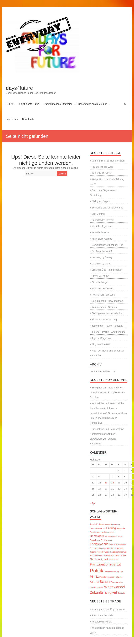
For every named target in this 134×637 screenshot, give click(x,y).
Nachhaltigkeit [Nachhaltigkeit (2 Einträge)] (99, 559)
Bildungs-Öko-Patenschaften (107, 269)
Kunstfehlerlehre (100, 232)
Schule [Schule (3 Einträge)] (105, 581)
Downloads (28, 119)
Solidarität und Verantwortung (107, 207)
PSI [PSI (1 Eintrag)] (121, 572)
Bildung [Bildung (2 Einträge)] (111, 528)
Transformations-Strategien (58, 104)
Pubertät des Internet (103, 220)
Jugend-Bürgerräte (102, 338)
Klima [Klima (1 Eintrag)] (92, 555)
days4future (19, 88)
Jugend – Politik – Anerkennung (109, 332)
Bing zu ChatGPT (101, 344)
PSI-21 (9, 104)
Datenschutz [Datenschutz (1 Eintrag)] (109, 532)
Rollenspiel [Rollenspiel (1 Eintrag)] (94, 582)
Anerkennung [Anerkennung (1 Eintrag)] (104, 524)
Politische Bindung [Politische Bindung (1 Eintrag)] (111, 572)
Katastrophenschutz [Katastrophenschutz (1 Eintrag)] (118, 552)
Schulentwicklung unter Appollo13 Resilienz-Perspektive (108, 418)
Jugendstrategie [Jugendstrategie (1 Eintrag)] (103, 552)
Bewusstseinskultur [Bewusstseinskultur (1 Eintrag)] (98, 528)
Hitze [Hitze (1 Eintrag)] (113, 548)
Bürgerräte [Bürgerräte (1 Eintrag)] (121, 528)
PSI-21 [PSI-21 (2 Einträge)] (94, 576)
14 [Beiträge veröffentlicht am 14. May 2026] (112, 482)
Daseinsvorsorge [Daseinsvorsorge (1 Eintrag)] (97, 532)
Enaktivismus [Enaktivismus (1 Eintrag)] (106, 540)
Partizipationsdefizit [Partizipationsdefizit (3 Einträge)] (105, 564)
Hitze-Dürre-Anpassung (104, 319)
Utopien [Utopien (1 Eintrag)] (93, 587)
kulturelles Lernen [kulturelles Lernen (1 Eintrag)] (118, 555)
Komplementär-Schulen (104, 307)
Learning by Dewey (102, 257)
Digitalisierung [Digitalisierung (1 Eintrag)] (111, 536)
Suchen (62, 174)
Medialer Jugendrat (102, 226)
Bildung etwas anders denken (107, 313)
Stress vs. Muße (100, 276)
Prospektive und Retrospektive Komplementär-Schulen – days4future (107, 408)
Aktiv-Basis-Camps (102, 238)
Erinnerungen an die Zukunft (92, 104)
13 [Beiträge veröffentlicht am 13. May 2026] (106, 482)
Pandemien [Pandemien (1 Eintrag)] (113, 560)
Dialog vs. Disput (101, 201)
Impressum (12, 119)
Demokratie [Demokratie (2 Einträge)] (97, 536)
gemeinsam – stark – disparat (107, 325)
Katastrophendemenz (103, 288)
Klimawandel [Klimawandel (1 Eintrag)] (100, 555)
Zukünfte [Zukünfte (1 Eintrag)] (121, 593)
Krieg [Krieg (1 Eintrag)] (108, 555)
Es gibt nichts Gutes (28, 104)
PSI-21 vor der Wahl (102, 166)
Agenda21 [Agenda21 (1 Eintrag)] (94, 524)
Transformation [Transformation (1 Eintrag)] (117, 582)
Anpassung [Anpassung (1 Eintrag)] (115, 524)
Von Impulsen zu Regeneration (108, 160)
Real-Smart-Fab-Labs (103, 294)
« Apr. (93, 503)
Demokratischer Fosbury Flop (107, 245)
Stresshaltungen (100, 282)
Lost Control (98, 213)
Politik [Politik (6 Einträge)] (96, 570)
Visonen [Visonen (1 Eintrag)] (100, 587)
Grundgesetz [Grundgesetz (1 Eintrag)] (104, 548)
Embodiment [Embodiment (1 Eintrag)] (95, 540)
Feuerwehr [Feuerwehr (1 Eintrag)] (94, 548)
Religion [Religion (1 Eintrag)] (118, 577)
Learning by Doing (101, 263)
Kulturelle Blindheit (102, 173)
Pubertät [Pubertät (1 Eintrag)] (102, 577)
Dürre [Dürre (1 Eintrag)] (119, 536)
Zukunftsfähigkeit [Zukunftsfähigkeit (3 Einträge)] (103, 592)
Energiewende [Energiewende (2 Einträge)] (99, 544)
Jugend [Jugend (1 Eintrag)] (93, 552)
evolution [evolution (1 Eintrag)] (122, 544)
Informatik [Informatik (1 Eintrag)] (119, 548)
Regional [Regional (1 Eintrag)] (110, 577)
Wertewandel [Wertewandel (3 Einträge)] (114, 587)
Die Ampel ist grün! (102, 251)
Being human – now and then (107, 301)
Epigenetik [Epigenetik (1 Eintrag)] (113, 544)
